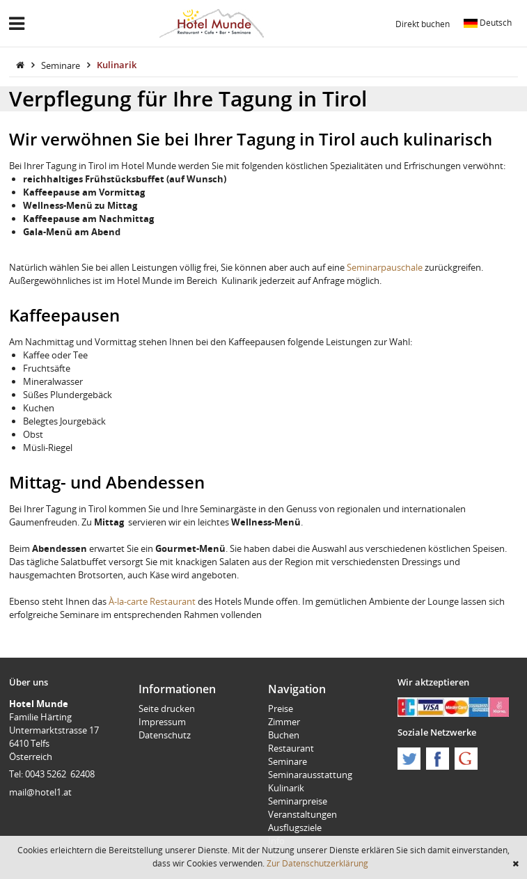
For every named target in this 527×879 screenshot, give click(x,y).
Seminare (61, 64)
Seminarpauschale (385, 267)
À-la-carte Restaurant (152, 601)
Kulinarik (116, 64)
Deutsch (488, 22)
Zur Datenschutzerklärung (317, 863)
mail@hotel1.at (40, 792)
